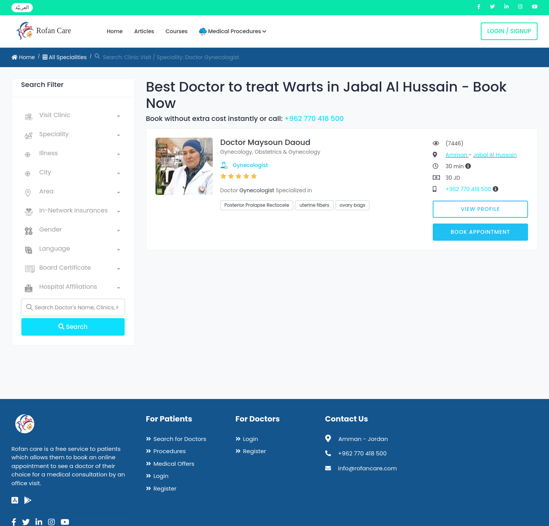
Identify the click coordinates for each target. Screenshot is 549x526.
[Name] (73, 307)
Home (115, 31)
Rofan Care (43, 31)
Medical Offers (174, 464)
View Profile (480, 209)
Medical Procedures (232, 31)
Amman (457, 155)
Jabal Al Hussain (495, 155)
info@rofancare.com (367, 468)
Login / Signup (509, 31)
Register (165, 488)
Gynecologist (250, 165)
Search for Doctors (180, 439)
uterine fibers (314, 205)
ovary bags (353, 205)
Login (161, 476)
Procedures (170, 451)
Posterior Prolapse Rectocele (257, 205)
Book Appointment (480, 232)
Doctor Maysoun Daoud (265, 142)
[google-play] (28, 500)
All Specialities (65, 57)
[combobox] (79, 116)
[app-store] (14, 500)
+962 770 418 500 (314, 118)
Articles (144, 31)
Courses (176, 31)
